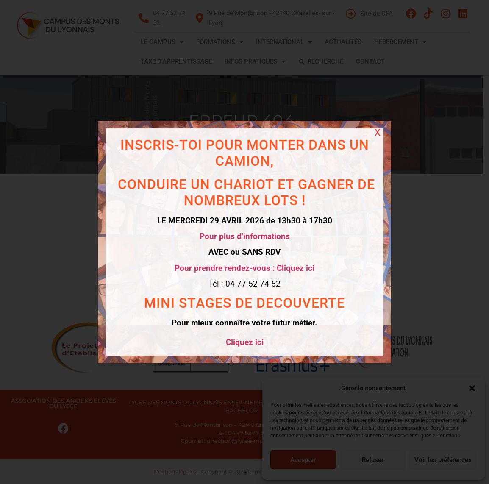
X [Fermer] (378, 132)
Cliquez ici (244, 342)
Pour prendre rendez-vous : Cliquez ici (244, 268)
